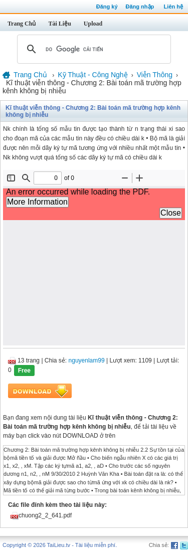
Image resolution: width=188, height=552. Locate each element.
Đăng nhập (140, 7)
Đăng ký (107, 7)
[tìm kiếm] (92, 49)
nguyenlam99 (87, 360)
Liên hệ (173, 7)
